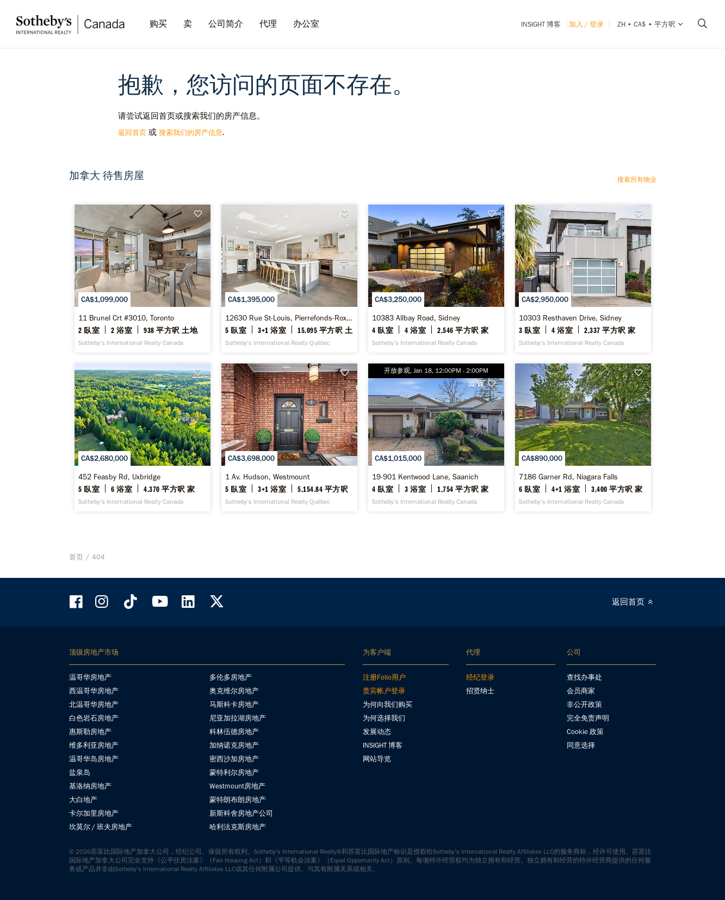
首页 (76, 557)
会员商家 (581, 691)
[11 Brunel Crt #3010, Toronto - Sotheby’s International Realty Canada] (142, 279)
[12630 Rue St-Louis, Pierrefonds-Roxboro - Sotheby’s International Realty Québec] (289, 279)
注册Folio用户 (384, 677)
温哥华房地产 (90, 677)
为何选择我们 (384, 718)
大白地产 (83, 800)
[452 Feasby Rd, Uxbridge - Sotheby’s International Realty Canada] (142, 437)
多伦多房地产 (230, 677)
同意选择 (581, 745)
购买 (158, 24)
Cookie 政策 (585, 732)
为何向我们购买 (387, 704)
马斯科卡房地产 (234, 704)
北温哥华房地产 (94, 704)
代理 (268, 24)
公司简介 (225, 24)
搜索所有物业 (636, 179)
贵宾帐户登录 (384, 691)
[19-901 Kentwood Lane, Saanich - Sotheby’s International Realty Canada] (436, 437)
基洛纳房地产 (90, 786)
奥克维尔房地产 (234, 691)
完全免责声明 (588, 718)
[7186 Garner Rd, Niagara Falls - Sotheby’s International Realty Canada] (583, 437)
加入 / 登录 (586, 24)
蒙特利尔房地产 (234, 772)
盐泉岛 (79, 772)
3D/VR (476, 384)
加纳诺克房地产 (234, 745)
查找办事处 (584, 677)
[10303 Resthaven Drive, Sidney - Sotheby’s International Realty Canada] (583, 279)
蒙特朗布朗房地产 (237, 800)
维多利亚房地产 (94, 745)
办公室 (306, 24)
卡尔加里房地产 (94, 813)
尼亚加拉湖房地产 (237, 718)
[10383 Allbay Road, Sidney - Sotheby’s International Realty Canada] (436, 279)
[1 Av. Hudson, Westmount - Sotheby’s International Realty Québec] (289, 437)
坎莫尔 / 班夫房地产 (100, 827)
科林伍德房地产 (234, 732)
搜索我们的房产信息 (190, 132)
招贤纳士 (480, 691)
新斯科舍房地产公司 (241, 813)
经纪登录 (480, 677)
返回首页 (132, 132)
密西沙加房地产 (234, 759)
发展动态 (377, 732)
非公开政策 (584, 704)
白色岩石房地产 (94, 718)
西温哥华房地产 (94, 691)
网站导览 (377, 759)
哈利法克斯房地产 (237, 827)
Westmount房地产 (237, 786)
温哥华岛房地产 (94, 759)
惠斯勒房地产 (90, 732)
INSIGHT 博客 (541, 24)
